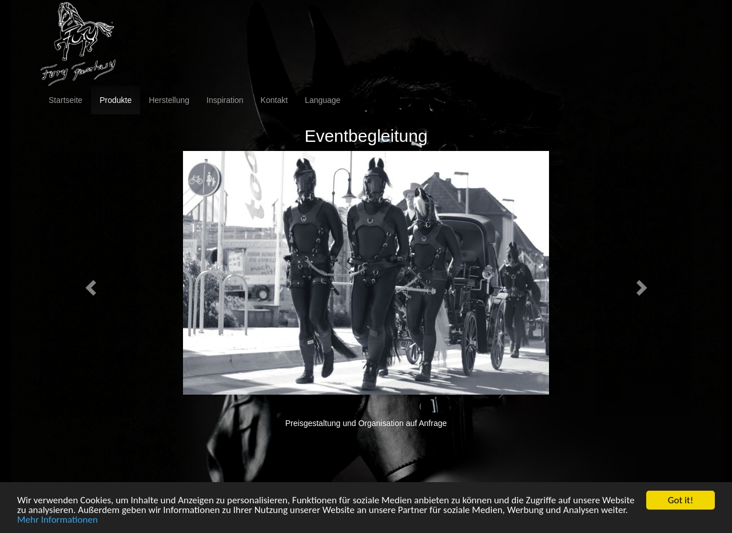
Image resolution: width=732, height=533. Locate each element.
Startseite (65, 100)
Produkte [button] (116, 100)
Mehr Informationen (57, 521)
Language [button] (322, 100)
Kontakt (274, 100)
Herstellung (169, 100)
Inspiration (225, 100)
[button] (89, 284)
